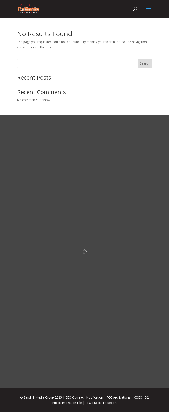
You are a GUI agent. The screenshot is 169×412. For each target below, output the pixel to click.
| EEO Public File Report (100, 403)
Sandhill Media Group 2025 (43, 397)
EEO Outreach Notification (84, 397)
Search (145, 63)
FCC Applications (118, 397)
